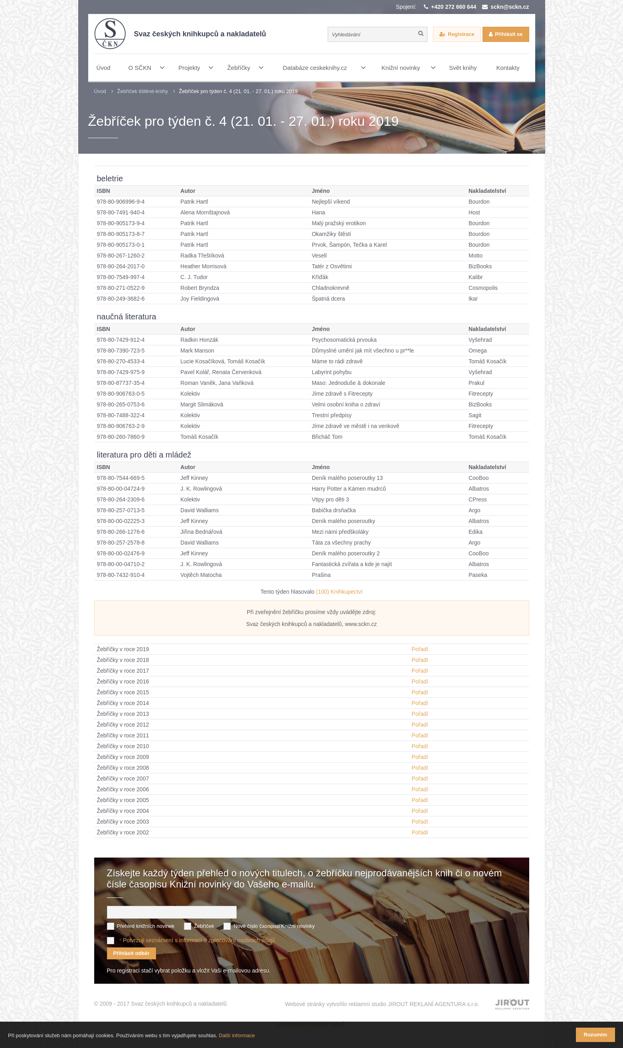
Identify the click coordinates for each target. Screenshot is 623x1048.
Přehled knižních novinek (146, 926)
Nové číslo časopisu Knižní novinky (273, 926)
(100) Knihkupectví (339, 591)
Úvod (100, 91)
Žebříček (204, 926)
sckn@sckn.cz (509, 7)
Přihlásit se (508, 34)
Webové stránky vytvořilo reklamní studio (382, 1004)
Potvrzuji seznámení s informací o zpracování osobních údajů (199, 940)
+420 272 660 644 (453, 7)
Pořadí (419, 649)
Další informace (237, 1035)
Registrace (461, 34)
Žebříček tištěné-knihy (142, 91)
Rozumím (595, 1035)
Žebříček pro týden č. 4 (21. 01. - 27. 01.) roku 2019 (238, 91)
